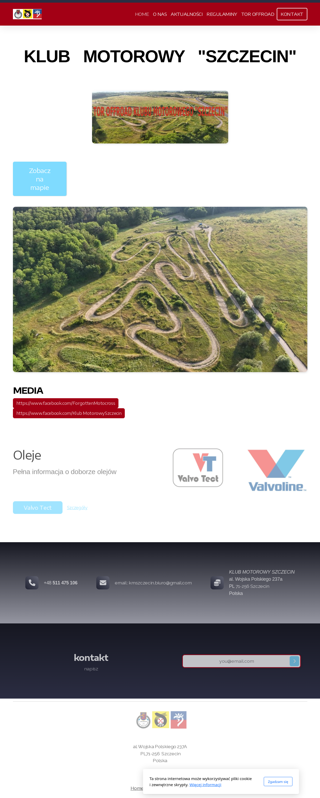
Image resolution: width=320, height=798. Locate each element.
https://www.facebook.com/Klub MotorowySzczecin (69, 413)
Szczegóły (77, 509)
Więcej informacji (144, 784)
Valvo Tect (38, 509)
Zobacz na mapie (40, 178)
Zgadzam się (217, 781)
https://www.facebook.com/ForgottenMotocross (65, 403)
